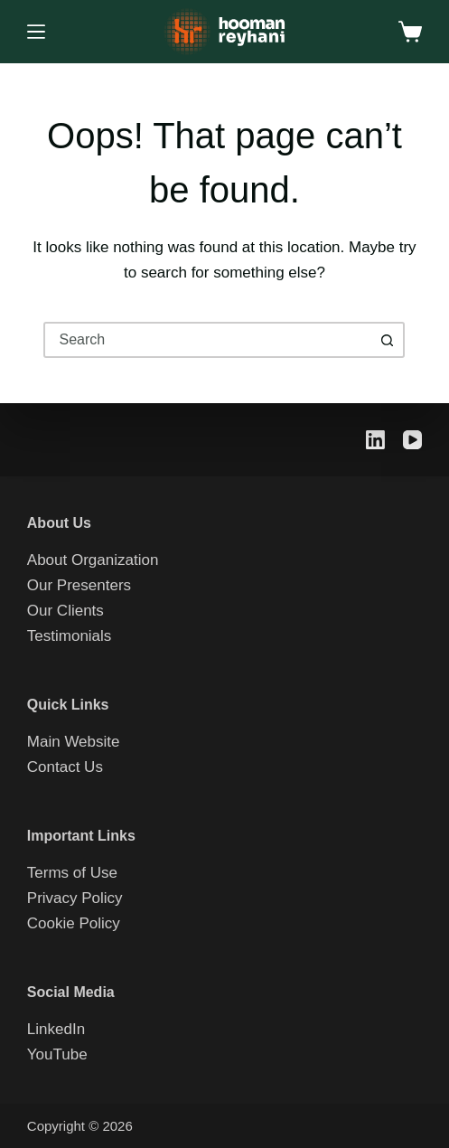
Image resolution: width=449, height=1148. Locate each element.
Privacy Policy (75, 898)
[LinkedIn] (375, 439)
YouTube (57, 1054)
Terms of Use (72, 872)
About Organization (93, 560)
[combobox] (207, 340)
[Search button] (386, 340)
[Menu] (36, 32)
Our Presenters (79, 585)
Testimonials (69, 636)
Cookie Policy (73, 923)
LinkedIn (56, 1029)
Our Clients (65, 610)
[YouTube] (412, 439)
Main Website (73, 741)
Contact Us (65, 767)
